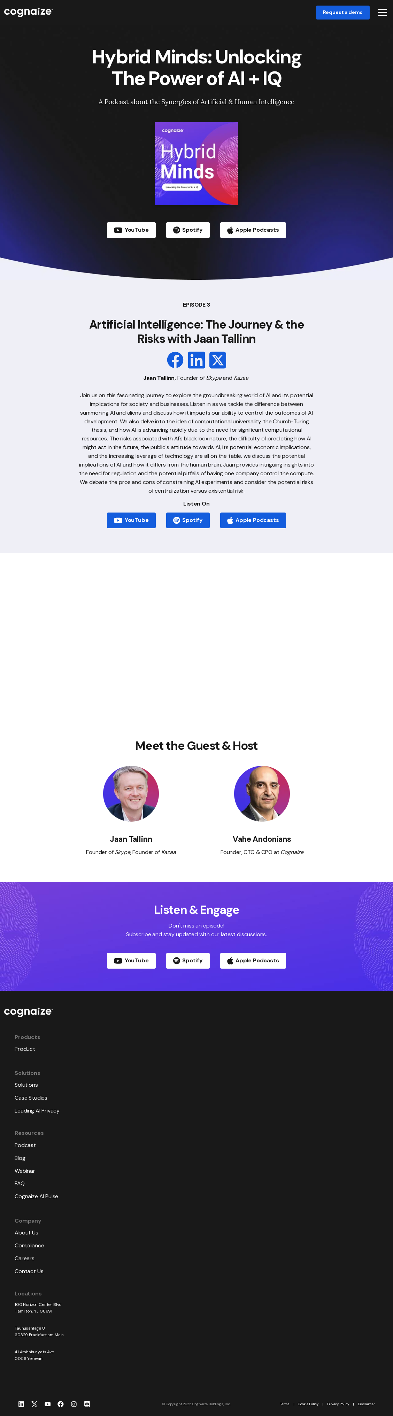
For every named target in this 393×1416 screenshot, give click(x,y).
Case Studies (31, 1097)
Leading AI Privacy (37, 1110)
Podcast (25, 1145)
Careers (24, 1258)
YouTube (131, 520)
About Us (26, 1232)
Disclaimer (366, 1404)
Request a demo (343, 12)
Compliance (29, 1245)
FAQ (20, 1183)
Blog (20, 1158)
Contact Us (29, 1271)
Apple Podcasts (253, 520)
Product (25, 1049)
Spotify (188, 520)
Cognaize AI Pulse (36, 1196)
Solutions (26, 1084)
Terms (285, 1404)
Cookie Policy (308, 1404)
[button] (382, 12)
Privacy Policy (338, 1404)
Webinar (25, 1171)
